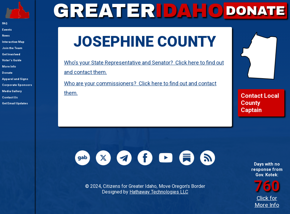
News (6, 35)
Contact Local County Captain (260, 103)
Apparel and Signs (15, 79)
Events (7, 29)
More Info (9, 66)
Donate (7, 72)
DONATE (255, 11)
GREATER (138, 10)
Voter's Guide (11, 60)
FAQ (4, 23)
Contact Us (10, 97)
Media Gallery (12, 91)
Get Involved (11, 54)
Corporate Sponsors (17, 84)
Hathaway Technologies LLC (159, 192)
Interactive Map (13, 41)
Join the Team (12, 48)
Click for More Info (267, 201)
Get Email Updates (15, 103)
